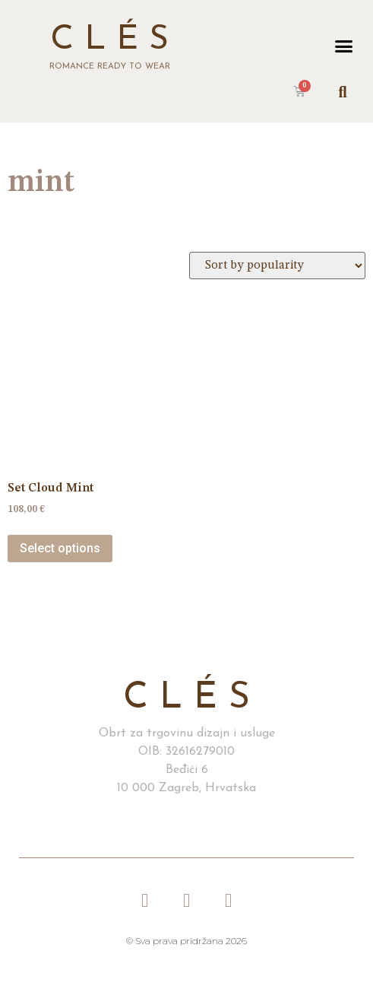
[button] (343, 45)
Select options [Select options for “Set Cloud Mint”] (60, 548)
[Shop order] (277, 265)
